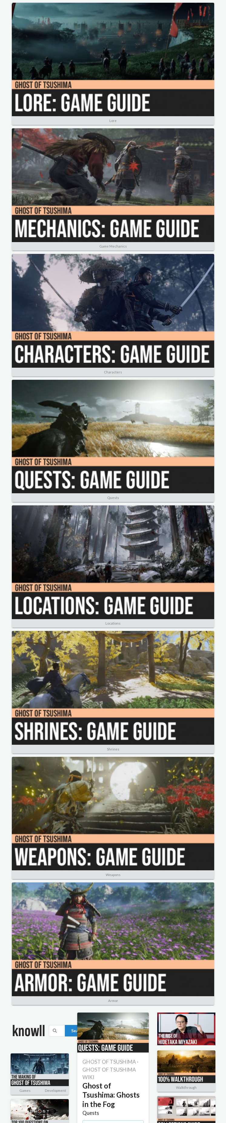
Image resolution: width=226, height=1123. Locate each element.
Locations (113, 623)
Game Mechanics (113, 246)
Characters (113, 372)
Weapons (113, 875)
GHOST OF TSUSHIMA (109, 1062)
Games (25, 1090)
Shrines (113, 749)
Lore (113, 121)
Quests (113, 498)
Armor (113, 1001)
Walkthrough (186, 1087)
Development (55, 1090)
